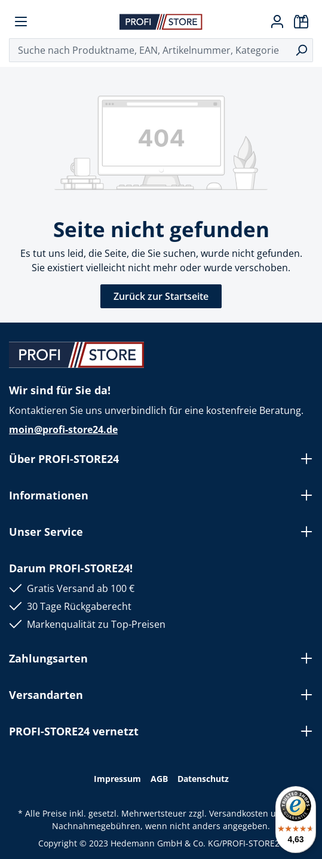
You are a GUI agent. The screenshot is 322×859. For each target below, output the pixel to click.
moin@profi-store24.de (63, 429)
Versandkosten (238, 813)
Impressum (117, 778)
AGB (159, 778)
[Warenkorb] (301, 21)
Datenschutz (203, 778)
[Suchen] (301, 50)
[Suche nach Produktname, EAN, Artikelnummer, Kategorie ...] (149, 50)
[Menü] (21, 21)
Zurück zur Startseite (161, 296)
